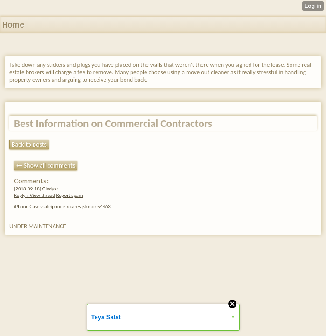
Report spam (69, 195)
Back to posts (29, 144)
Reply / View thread (34, 195)
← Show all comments (45, 165)
